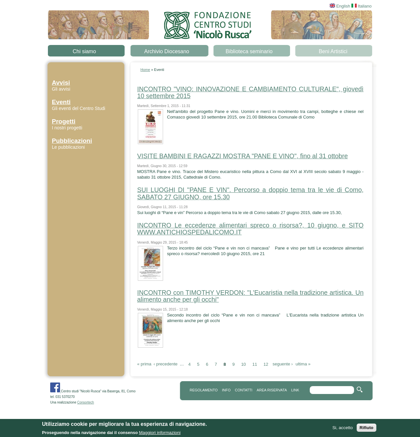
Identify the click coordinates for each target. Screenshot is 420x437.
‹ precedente (166, 363)
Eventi (61, 101)
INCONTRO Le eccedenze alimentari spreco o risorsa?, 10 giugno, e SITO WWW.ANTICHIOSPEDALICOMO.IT (250, 229)
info (226, 390)
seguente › (283, 363)
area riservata (272, 390)
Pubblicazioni (72, 140)
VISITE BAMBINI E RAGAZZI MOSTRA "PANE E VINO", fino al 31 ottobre (242, 156)
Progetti (63, 121)
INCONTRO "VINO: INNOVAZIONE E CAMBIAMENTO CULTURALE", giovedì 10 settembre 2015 (250, 92)
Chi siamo (84, 51)
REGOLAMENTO (204, 390)
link (295, 390)
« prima (144, 363)
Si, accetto (342, 428)
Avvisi (61, 82)
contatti (243, 390)
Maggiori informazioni (159, 433)
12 (265, 363)
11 (254, 363)
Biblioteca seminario (248, 51)
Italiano (361, 6)
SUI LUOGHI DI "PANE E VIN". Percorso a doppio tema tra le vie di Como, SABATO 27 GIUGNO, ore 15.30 (250, 193)
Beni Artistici (333, 51)
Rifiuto (366, 428)
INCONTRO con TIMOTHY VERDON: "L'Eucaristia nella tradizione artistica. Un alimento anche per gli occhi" (250, 296)
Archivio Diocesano (166, 51)
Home (145, 70)
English (340, 6)
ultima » (303, 363)
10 (243, 363)
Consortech (85, 402)
